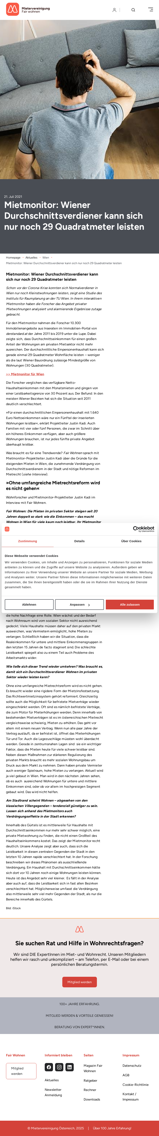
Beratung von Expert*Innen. (79, 1027)
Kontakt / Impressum (131, 1096)
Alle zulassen (130, 604)
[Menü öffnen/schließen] (150, 10)
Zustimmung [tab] (27, 541)
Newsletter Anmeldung (53, 1092)
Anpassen (80, 604)
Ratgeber (90, 1080)
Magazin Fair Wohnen (93, 1068)
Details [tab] (79, 541)
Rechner (90, 1090)
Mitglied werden (79, 982)
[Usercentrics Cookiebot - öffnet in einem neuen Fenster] (136, 529)
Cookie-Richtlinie (136, 1084)
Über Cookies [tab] (131, 541)
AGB (126, 1075)
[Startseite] (28, 9)
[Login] (114, 10)
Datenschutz (132, 1066)
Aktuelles (31, 257)
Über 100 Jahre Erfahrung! (112, 1128)
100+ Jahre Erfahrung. (79, 1004)
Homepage (13, 257)
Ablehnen (29, 604)
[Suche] (133, 10)
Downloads (92, 1099)
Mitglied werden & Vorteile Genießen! (79, 1015)
